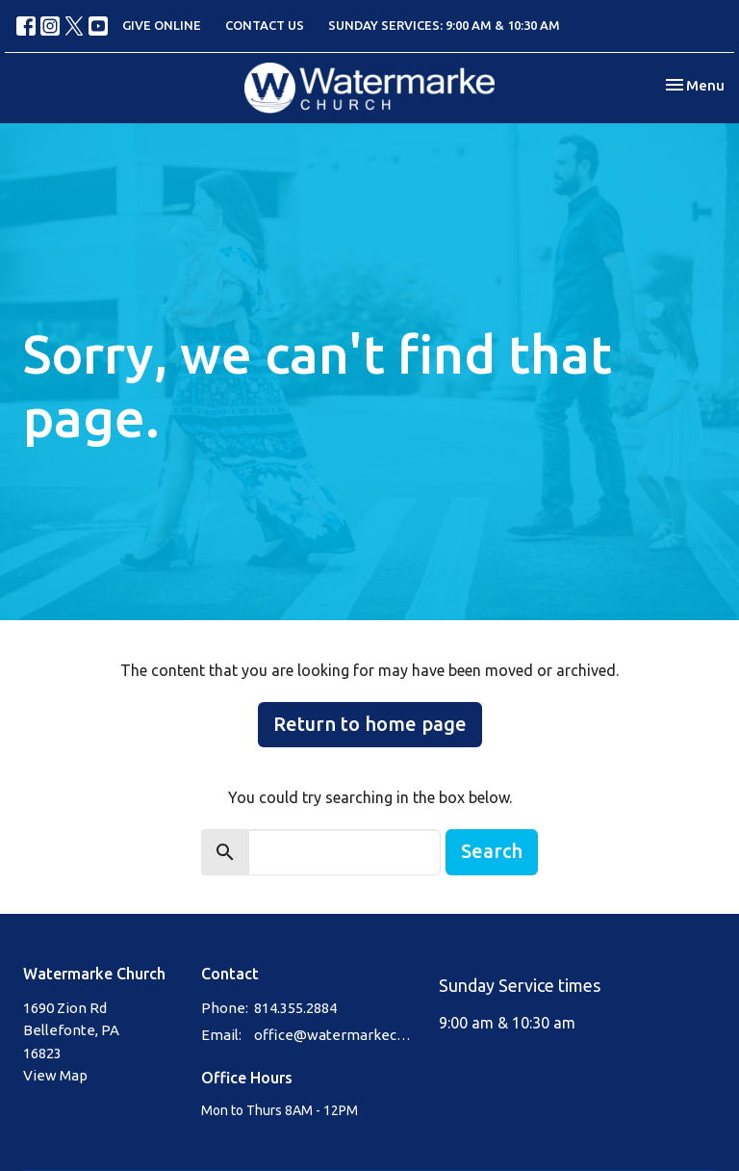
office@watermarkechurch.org (337, 1035)
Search (491, 851)
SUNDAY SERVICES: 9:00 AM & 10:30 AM (444, 25)
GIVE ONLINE (161, 25)
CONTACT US (264, 25)
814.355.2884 (295, 1008)
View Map (55, 1075)
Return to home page (370, 724)
